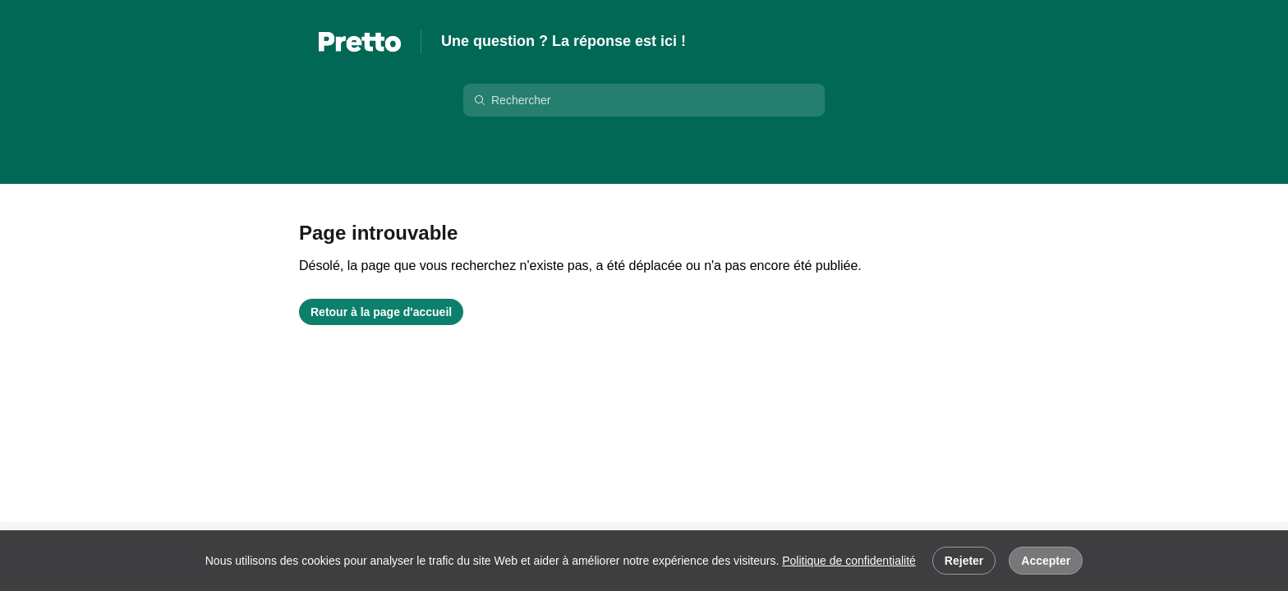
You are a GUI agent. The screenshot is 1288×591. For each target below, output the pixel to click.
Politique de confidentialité (849, 560)
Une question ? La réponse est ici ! (563, 41)
